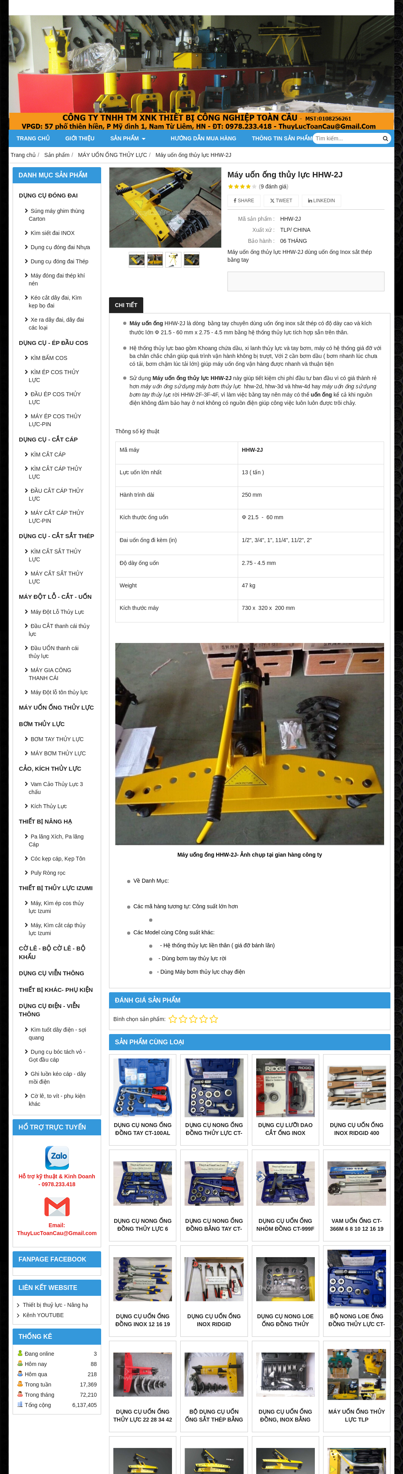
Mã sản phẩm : (256, 219)
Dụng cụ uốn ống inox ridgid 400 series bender (356, 1133)
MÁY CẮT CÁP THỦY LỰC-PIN (56, 517)
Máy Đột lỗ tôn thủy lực (59, 692)
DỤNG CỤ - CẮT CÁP (48, 439)
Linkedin (321, 200)
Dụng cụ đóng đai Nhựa (60, 247)
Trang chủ (33, 138)
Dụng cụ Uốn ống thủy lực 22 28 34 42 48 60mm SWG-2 (142, 1420)
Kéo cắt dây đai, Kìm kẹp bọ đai (55, 301)
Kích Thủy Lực (49, 806)
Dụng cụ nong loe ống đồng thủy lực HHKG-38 (285, 1324)
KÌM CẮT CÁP (48, 454)
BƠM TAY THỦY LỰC (57, 739)
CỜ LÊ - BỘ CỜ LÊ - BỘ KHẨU (52, 952)
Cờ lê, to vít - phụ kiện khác (57, 1100)
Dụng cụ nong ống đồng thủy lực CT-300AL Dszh (214, 1133)
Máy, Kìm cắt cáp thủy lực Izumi (57, 929)
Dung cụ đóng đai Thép (60, 261)
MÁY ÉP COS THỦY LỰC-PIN (55, 420)
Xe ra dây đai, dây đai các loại (56, 324)
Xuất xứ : (263, 230)
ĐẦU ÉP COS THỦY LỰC (55, 398)
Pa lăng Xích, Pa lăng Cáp (56, 840)
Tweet (281, 200)
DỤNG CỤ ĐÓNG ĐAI (48, 195)
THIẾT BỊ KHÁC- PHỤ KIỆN (56, 989)
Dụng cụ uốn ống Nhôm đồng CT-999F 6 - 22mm (285, 1229)
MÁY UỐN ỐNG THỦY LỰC (56, 707)
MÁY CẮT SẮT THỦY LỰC (56, 577)
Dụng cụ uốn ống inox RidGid (214, 1320)
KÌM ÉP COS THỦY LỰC (54, 376)
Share (244, 200)
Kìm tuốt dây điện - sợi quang (57, 1034)
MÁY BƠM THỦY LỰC (58, 753)
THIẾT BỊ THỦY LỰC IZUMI (55, 888)
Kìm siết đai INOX (52, 233)
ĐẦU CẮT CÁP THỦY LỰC (56, 495)
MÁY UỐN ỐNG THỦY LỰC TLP (357, 1416)
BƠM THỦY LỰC (42, 724)
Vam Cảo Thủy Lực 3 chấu (56, 788)
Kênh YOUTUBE (43, 1315)
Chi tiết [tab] (126, 305)
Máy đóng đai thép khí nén (57, 279)
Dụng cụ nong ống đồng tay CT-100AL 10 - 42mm (143, 1133)
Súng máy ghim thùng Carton (56, 215)
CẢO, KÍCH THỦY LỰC (50, 768)
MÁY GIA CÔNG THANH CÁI (50, 674)
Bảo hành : (261, 241)
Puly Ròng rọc (48, 873)
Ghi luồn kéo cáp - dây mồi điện (57, 1078)
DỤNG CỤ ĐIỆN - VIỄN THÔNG (49, 1010)
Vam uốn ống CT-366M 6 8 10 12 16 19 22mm (356, 1229)
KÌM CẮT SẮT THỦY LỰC (55, 555)
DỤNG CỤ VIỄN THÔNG (51, 973)
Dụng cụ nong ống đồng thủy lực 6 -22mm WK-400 (143, 1229)
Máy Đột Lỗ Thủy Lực (57, 612)
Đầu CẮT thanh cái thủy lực (59, 630)
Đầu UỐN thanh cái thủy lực (54, 652)
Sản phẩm (128, 138)
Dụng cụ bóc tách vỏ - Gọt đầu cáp (57, 1056)
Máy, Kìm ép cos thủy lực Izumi (56, 907)
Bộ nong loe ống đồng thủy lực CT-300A (357, 1324)
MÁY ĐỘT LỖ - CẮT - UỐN (55, 596)
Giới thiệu (79, 138)
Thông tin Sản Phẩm (276, 138)
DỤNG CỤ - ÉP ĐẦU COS (53, 342)
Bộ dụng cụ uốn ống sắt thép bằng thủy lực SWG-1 (214, 1420)
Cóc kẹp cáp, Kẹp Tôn (58, 858)
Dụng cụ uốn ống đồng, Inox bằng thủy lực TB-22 (285, 1420)
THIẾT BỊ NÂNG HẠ (45, 821)
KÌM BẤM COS (49, 358)
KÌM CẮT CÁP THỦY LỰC (55, 473)
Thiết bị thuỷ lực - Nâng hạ (55, 1305)
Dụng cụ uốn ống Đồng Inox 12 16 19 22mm (142, 1324)
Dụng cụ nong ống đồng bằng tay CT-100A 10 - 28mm (214, 1229)
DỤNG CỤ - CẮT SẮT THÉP (56, 536)
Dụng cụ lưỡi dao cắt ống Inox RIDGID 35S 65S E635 (285, 1133)
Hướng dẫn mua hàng (194, 138)
